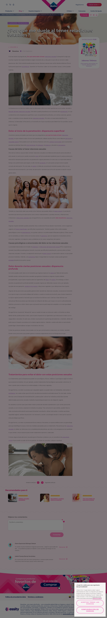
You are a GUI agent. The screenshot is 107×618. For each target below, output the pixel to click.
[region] (90, 600)
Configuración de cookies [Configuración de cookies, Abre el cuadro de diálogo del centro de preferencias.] (90, 610)
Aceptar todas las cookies (90, 603)
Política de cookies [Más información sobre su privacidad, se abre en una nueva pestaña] (97, 598)
